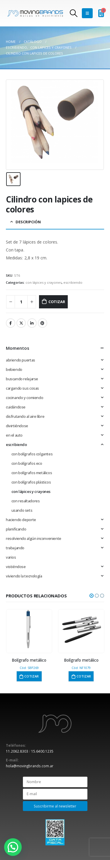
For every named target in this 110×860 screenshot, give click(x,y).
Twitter (21, 323)
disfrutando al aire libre (25, 416)
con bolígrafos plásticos (31, 482)
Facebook (10, 323)
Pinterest (42, 323)
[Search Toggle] (73, 13)
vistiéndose (16, 566)
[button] (91, 595)
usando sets (22, 510)
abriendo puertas (20, 360)
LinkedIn (32, 323)
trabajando (15, 547)
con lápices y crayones (44, 282)
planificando (16, 529)
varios (11, 557)
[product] (29, 629)
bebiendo (14, 369)
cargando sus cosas (22, 388)
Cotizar (56, 301)
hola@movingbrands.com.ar (29, 765)
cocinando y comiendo (24, 397)
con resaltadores (25, 501)
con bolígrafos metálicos (31, 472)
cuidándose (16, 407)
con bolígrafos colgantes (32, 454)
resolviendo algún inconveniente (33, 538)
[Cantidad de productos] (21, 301)
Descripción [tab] (28, 221)
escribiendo (72, 282)
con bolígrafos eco (26, 463)
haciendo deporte (21, 519)
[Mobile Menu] (87, 13)
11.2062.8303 (17, 751)
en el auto (14, 435)
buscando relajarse (22, 378)
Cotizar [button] (31, 676)
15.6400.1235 (42, 751)
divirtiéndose (17, 425)
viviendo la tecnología (24, 576)
